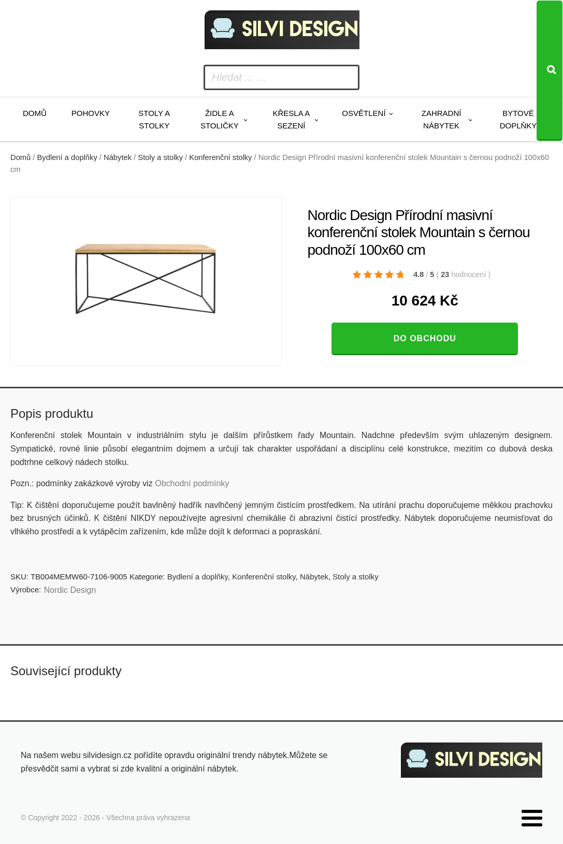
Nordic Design (70, 590)
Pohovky (90, 113)
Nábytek (118, 157)
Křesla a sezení (291, 119)
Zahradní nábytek (441, 119)
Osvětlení (363, 113)
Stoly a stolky (154, 119)
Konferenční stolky (220, 157)
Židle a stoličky (219, 119)
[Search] (549, 71)
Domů (35, 113)
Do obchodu (425, 338)
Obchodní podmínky (192, 483)
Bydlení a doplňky (67, 157)
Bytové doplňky (518, 119)
